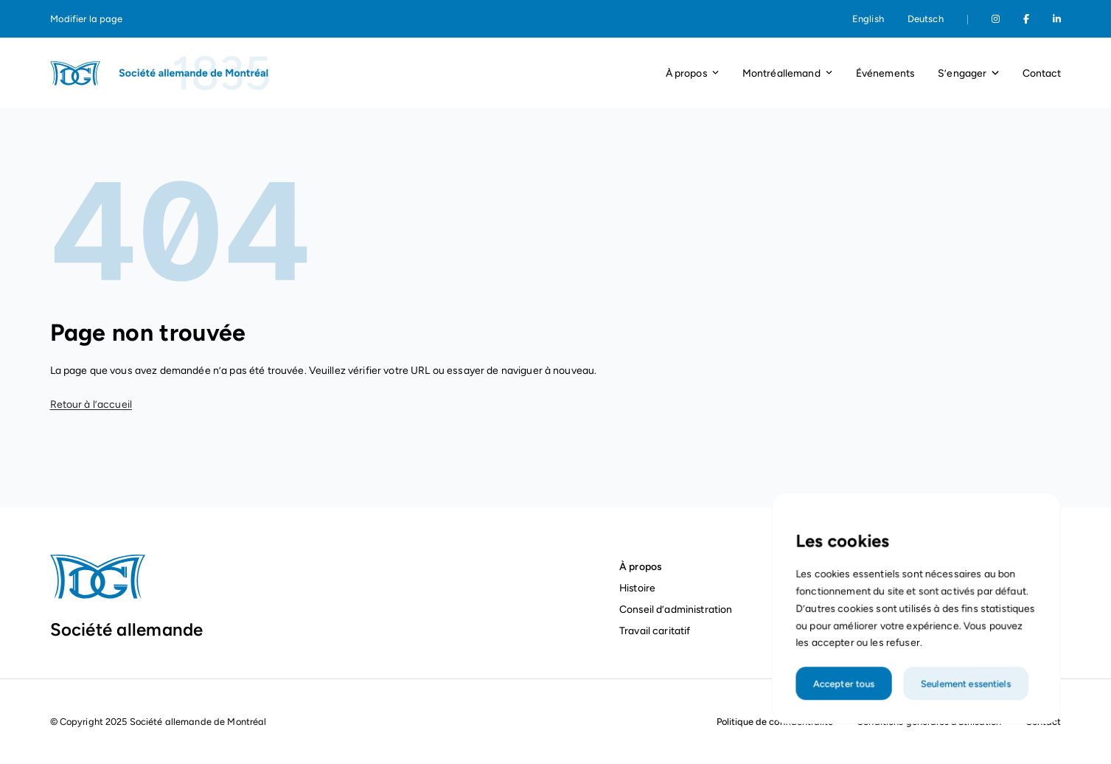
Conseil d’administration (675, 609)
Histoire (637, 588)
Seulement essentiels (963, 701)
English (868, 18)
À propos (640, 566)
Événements (885, 73)
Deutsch (926, 18)
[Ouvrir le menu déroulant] (715, 73)
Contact (1042, 73)
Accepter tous (847, 701)
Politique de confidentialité (775, 721)
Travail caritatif (656, 630)
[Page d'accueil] (160, 73)
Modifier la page (86, 18)
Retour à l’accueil (91, 404)
